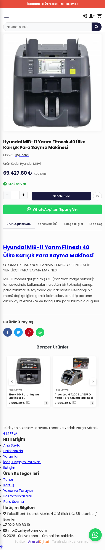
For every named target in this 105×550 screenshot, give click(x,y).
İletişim (9, 467)
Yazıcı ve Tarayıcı (18, 490)
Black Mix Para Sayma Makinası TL (23, 396)
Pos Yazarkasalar (17, 496)
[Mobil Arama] (47, 27)
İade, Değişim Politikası (22, 462)
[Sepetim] (99, 16)
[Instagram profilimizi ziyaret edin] (7, 433)
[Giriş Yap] (85, 16)
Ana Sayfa (11, 445)
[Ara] (97, 27)
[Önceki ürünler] (12, 381)
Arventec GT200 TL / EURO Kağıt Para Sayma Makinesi (74, 396)
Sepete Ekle (61, 196)
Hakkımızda (13, 450)
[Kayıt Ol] (92, 16)
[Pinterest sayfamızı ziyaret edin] (11, 433)
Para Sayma (13, 501)
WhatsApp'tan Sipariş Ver (52, 209)
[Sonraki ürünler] (93, 381)
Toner (8, 479)
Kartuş (8, 485)
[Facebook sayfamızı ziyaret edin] (4, 433)
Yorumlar (11, 456)
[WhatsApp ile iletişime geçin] (15, 433)
